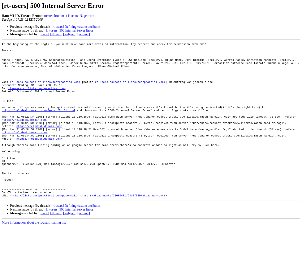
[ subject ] (70, 34)
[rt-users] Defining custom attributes (75, 26)
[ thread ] (56, 34)
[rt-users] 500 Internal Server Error (69, 30)
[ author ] (83, 34)
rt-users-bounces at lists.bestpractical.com (45, 90)
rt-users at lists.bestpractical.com (36, 97)
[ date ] (44, 34)
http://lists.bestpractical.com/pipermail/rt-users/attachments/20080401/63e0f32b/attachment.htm (88, 226)
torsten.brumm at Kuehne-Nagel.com (69, 15)
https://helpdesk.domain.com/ (24, 135)
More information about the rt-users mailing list (34, 253)
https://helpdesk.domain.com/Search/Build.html (38, 124)
